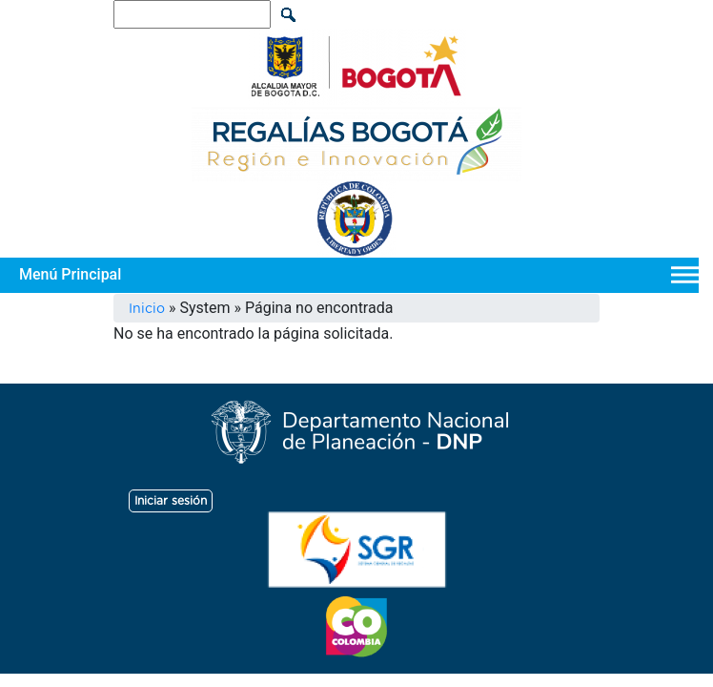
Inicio (147, 309)
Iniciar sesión (170, 501)
